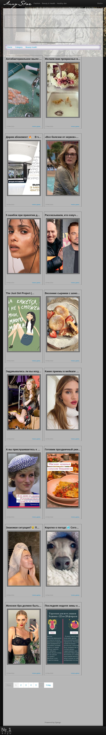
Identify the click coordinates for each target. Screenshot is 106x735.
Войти (100, 3)
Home (9, 47)
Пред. (8, 685)
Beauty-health (31, 47)
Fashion (37, 3)
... (41, 685)
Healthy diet (62, 3)
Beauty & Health (48, 3)
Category (19, 47)
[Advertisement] (54, 21)
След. (48, 685)
